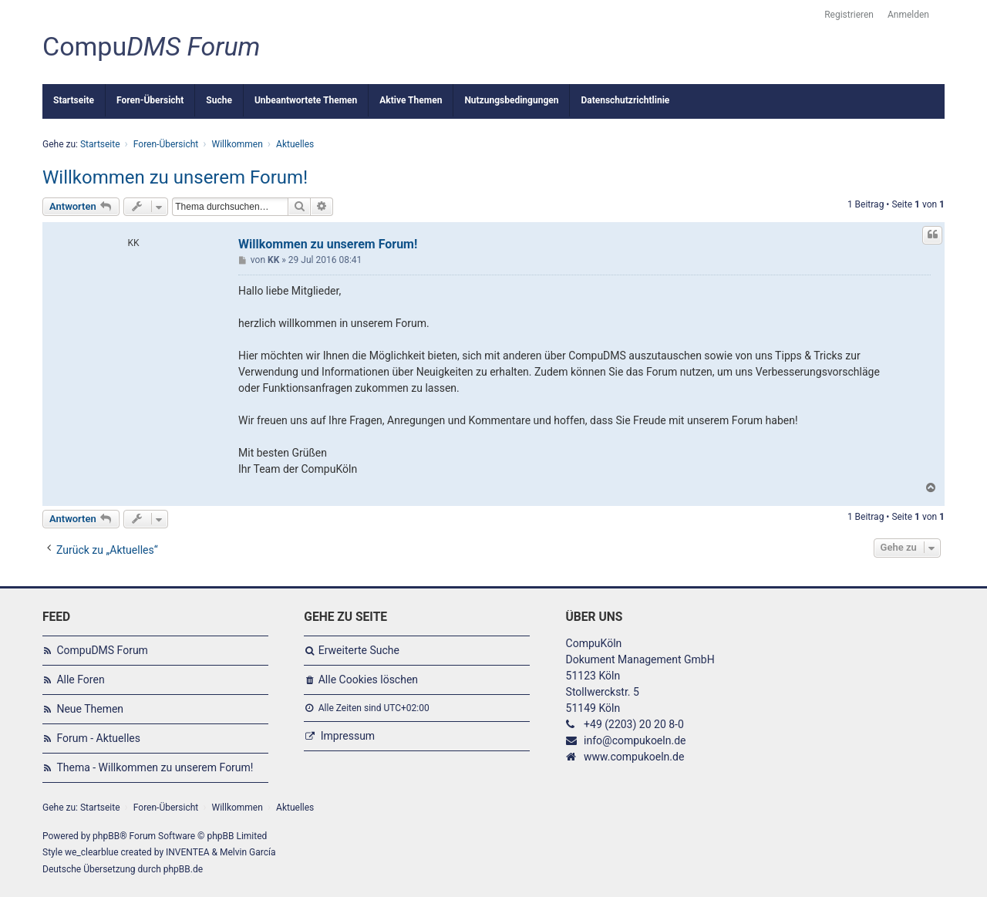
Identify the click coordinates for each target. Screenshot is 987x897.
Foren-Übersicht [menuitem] (150, 100)
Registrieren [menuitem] (849, 14)
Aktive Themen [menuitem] (410, 100)
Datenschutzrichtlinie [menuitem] (625, 100)
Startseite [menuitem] (73, 100)
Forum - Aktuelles (98, 738)
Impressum (348, 736)
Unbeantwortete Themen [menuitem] (305, 100)
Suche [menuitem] (219, 100)
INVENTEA (187, 852)
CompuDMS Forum (101, 650)
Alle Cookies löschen (368, 679)
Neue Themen (89, 709)
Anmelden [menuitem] (908, 14)
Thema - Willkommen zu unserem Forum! (154, 767)
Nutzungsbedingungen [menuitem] (511, 100)
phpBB (106, 836)
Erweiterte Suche (358, 650)
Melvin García (248, 852)
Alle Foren (80, 679)
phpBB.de (183, 869)
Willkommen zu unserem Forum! (175, 177)
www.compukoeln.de (634, 756)
